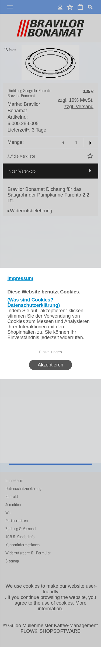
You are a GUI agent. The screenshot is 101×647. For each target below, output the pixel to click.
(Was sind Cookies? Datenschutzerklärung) (34, 302)
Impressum (20, 278)
